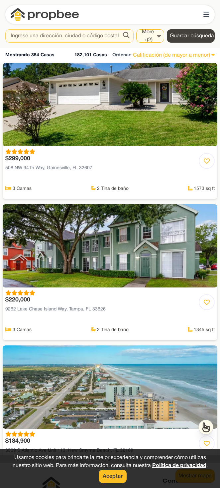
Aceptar (113, 476)
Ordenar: (122, 55)
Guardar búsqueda (192, 36)
